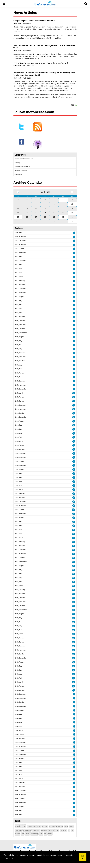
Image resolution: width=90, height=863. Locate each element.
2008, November (20, 698)
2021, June (18, 305)
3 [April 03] (72, 200)
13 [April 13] (36, 208)
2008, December (20, 694)
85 (73, 449)
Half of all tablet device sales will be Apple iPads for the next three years (44, 46)
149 (73, 654)
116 (73, 594)
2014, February (20, 445)
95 (73, 497)
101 (73, 586)
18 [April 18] (18, 213)
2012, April (18, 533)
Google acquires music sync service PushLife (34, 20)
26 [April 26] (27, 217)
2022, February (20, 280)
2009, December (20, 646)
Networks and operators (22, 166)
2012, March (19, 537)
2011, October (20, 557)
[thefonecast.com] (45, 4)
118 (73, 598)
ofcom (50, 834)
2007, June (18, 766)
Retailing (17, 163)
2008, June (18, 718)
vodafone (44, 830)
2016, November (20, 357)
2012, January (20, 545)
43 (73, 425)
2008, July (18, 714)
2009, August (19, 662)
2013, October (20, 461)
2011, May (18, 578)
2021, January (20, 317)
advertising (34, 834)
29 (73, 690)
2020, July (18, 341)
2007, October (20, 750)
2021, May (18, 309)
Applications (19, 174)
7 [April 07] (45, 204)
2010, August (19, 614)
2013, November (20, 457)
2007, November (20, 746)
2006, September (21, 802)
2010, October (20, 606)
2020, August (19, 337)
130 (73, 557)
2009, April (18, 678)
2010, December (20, 598)
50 (73, 429)
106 (73, 549)
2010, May (18, 626)
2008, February (20, 734)
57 (73, 469)
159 (73, 666)
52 (73, 433)
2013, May (18, 481)
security (51, 830)
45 (73, 409)
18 (73, 397)
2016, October (20, 361)
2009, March (19, 682)
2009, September (21, 658)
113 (73, 541)
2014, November (20, 409)
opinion (18, 826)
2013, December (20, 453)
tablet (27, 834)
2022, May (18, 268)
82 (73, 582)
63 (73, 441)
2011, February (20, 590)
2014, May (18, 433)
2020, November (20, 325)
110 (73, 537)
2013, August (19, 469)
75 (73, 473)
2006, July (18, 810)
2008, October (20, 702)
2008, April (18, 726)
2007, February (20, 782)
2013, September (21, 465)
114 (73, 626)
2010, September (21, 610)
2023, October (20, 248)
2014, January (20, 449)
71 (73, 461)
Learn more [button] (9, 858)
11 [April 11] (18, 208)
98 (73, 513)
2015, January (20, 401)
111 (73, 614)
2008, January (20, 738)
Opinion (52, 851)
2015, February (20, 397)
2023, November (20, 244)
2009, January (20, 690)
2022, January (20, 285)
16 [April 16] (63, 208)
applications (31, 826)
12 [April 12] (27, 208)
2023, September (21, 252)
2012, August (19, 517)
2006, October (20, 798)
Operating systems (21, 170)
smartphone (27, 830)
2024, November (20, 236)
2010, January (20, 642)
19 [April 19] (27, 213)
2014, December (20, 405)
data (41, 834)
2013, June (18, 477)
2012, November (20, 505)
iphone (17, 834)
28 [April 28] (45, 217)
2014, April (18, 437)
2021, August (19, 296)
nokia (66, 826)
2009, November (20, 650)
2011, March (19, 586)
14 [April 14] (45, 208)
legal (57, 830)
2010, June (18, 622)
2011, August (19, 566)
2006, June (18, 814)
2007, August (19, 758)
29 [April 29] (54, 217)
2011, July (18, 570)
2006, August (19, 806)
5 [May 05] (45, 221)
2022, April (18, 272)
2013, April (18, 485)
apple (39, 826)
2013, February (20, 493)
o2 (69, 830)
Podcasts (33, 851)
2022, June (18, 264)
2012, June (18, 525)
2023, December (20, 240)
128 (73, 622)
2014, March (19, 441)
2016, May (18, 365)
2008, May (18, 722)
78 (73, 445)
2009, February (20, 686)
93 (73, 662)
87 (73, 505)
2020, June (18, 345)
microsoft (63, 830)
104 (73, 634)
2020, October (20, 329)
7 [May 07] (63, 221)
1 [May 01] (72, 217)
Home (22, 851)
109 (73, 553)
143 (73, 642)
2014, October (20, 413)
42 (73, 417)
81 (73, 501)
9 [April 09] (63, 204)
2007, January (20, 786)
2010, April (18, 630)
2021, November (20, 293)
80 (73, 525)
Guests (62, 851)
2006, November (20, 794)
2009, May (18, 674)
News (15, 23)
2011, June (18, 574)
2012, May (18, 529)
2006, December (20, 790)
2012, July (18, 521)
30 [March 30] (36, 200)
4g (72, 830)
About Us (73, 851)
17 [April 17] (72, 208)
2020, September (21, 333)
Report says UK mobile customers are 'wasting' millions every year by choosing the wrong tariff (44, 73)
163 (73, 682)
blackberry (36, 830)
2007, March (19, 778)
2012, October (20, 509)
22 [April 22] (54, 213)
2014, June (18, 429)
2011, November (20, 553)
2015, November (20, 385)
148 (73, 658)
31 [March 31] (45, 200)
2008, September (21, 706)
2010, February (20, 638)
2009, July (18, 666)
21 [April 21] (45, 213)
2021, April (18, 313)
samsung (18, 830)
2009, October (20, 654)
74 (73, 485)
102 (73, 509)
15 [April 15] (54, 208)
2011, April (18, 582)
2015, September (21, 389)
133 (73, 529)
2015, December (20, 381)
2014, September (21, 417)
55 (73, 437)
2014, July (18, 425)
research (45, 826)
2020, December (20, 321)
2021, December (20, 288)
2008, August (19, 710)
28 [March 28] (18, 200)
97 (73, 493)
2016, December (20, 353)
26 (73, 401)
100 (73, 533)
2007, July (18, 762)
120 (73, 574)
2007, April (18, 774)
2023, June (18, 256)
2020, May (18, 349)
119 (73, 562)
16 (73, 393)
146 (73, 650)
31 (73, 421)
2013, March (19, 489)
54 (73, 413)
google (71, 826)
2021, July (18, 301)
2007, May (18, 770)
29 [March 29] (27, 200)
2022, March (19, 277)
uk (25, 826)
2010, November (20, 602)
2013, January (20, 497)
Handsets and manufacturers (24, 159)
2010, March (19, 634)
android (51, 826)
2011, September (21, 562)
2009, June (18, 670)
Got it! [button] (82, 857)
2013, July (18, 473)
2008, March (19, 730)
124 (73, 570)
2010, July (18, 618)
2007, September (21, 754)
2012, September (21, 513)
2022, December (20, 260)
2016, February (20, 373)
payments (59, 826)
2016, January (20, 377)
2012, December (20, 501)
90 (73, 566)
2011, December (20, 549)
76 (73, 465)
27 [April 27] (36, 217)
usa (23, 834)
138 (73, 590)
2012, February (20, 541)
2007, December (20, 742)
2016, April (18, 369)
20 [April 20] (36, 213)
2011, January (20, 594)
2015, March (19, 393)
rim (45, 834)
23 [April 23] (63, 213)
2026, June (18, 232)
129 (73, 545)
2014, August (19, 421)
